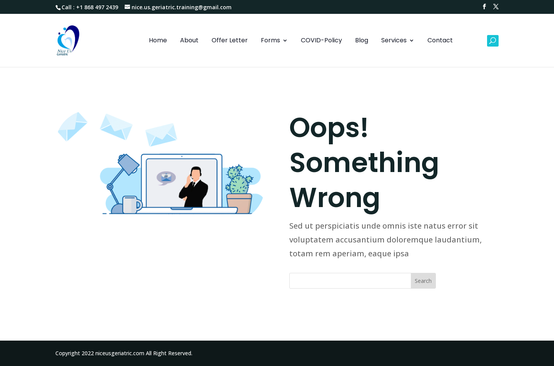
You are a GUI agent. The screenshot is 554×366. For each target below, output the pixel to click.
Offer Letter (230, 41)
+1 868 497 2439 (97, 7)
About (189, 41)
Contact (440, 41)
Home (158, 41)
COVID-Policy (321, 41)
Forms (270, 41)
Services (394, 41)
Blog (361, 41)
